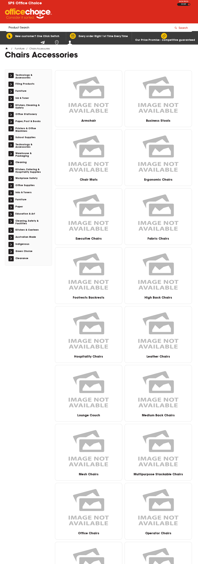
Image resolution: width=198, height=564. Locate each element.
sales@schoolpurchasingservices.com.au (165, 514)
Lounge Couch (123, 296)
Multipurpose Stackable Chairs (123, 357)
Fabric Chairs (170, 178)
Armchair (77, 119)
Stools (170, 414)
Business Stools (123, 119)
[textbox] (77, 14)
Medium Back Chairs (169, 296)
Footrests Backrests (77, 237)
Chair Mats (170, 119)
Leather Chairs (77, 296)
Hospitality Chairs (169, 237)
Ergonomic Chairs (77, 178)
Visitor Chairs (123, 473)
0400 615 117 (148, 510)
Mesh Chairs (77, 355)
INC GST (189, 4)
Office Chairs (169, 355)
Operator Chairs (77, 414)
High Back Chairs (123, 237)
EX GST (183, 4)
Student (77, 473)
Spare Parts (123, 414)
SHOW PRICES (183, 1)
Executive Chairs (123, 178)
